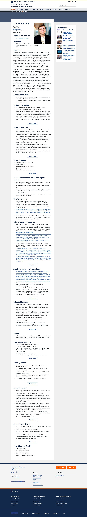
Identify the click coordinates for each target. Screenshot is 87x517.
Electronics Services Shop (38, 485)
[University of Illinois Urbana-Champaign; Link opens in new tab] (23, 1)
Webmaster (55, 513)
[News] (41, 9)
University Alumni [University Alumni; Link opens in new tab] (37, 498)
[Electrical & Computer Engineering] (21, 6)
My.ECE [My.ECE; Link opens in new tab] (75, 1)
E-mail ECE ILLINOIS (60, 475)
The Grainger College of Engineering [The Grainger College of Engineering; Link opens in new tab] (19, 4)
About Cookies (14, 513)
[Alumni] (54, 9)
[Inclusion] (67, 9)
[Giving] (60, 9)
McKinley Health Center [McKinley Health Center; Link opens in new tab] (61, 501)
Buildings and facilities (37, 476)
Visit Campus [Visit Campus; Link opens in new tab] (13, 505)
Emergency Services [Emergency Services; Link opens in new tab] (60, 498)
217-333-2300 (16, 477)
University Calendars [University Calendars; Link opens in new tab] (37, 503)
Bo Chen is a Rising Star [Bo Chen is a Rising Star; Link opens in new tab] (68, 40)
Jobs (34, 480)
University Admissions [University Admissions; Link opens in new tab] (15, 498)
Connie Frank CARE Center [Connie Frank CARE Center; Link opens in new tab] (61, 503)
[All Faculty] (25, 11)
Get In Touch (61, 467)
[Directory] (20, 11)
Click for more (32, 123)
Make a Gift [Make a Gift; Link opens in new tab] (71, 467)
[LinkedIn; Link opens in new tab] (16, 472)
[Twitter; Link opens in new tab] (11, 472)
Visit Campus (58, 476)
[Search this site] (65, 5)
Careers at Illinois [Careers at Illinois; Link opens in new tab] (14, 501)
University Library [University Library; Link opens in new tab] (59, 505)
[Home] (12, 11)
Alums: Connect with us (37, 475)
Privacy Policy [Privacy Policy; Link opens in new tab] (25, 513)
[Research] (35, 9)
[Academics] (27, 9)
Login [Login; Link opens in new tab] (64, 513)
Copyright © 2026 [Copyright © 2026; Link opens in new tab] (36, 513)
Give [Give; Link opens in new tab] (72, 1)
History (34, 479)
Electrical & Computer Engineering (18, 468)
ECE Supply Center (36, 483)
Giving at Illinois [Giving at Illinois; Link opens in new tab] (36, 501)
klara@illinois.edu (17, 29)
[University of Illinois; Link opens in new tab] (15, 491)
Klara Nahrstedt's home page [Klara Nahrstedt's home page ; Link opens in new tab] (22, 38)
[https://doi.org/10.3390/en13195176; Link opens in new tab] (24, 232)
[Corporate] (48, 9)
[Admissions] (19, 9)
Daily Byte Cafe (36, 482)
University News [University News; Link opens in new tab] (14, 503)
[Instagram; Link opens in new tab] (13, 472)
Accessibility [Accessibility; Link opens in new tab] (46, 513)
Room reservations (37, 478)
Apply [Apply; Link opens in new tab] (69, 1)
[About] (13, 9)
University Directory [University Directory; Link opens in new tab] (37, 505)
